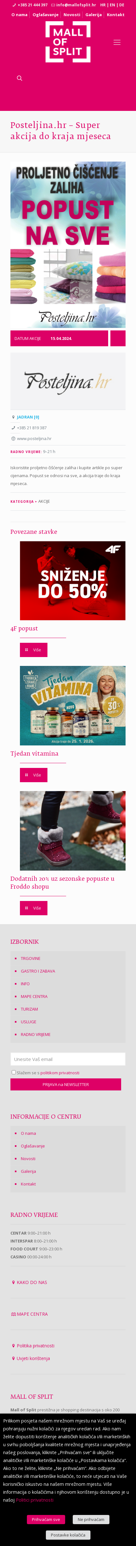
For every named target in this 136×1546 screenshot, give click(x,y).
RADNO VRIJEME (36, 1034)
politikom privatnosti (59, 1073)
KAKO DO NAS (32, 1282)
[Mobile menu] (117, 41)
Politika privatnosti (35, 1346)
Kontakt (116, 14)
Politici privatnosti (34, 1500)
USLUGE (28, 1022)
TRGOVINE (30, 958)
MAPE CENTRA (34, 996)
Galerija (93, 14)
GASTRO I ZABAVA (38, 971)
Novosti (72, 14)
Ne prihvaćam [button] (91, 1519)
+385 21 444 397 (32, 5)
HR (103, 5)
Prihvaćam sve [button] (46, 1519)
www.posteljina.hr (34, 438)
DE (121, 5)
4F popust (24, 629)
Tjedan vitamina (34, 754)
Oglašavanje (46, 14)
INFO (25, 984)
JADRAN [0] (28, 417)
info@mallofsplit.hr (76, 5)
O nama (19, 14)
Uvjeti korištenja (33, 1358)
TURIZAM (29, 1009)
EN (112, 5)
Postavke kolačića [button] (68, 1535)
